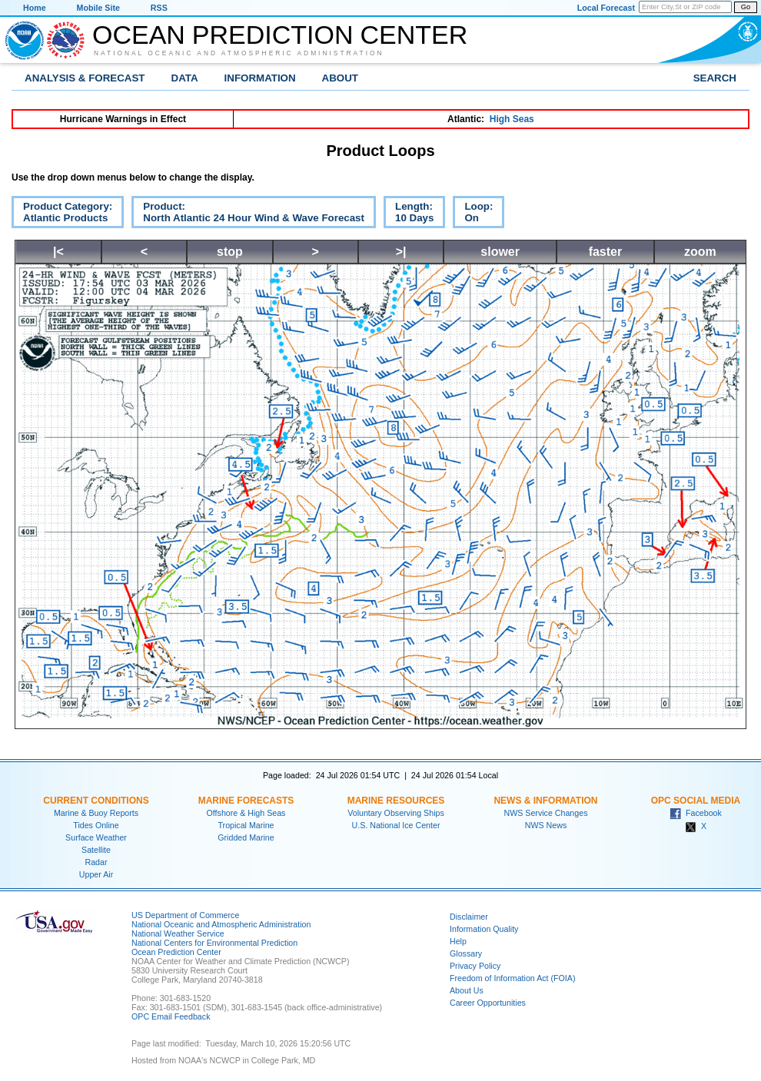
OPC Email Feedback (170, 1016)
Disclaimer (469, 916)
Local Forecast (606, 7)
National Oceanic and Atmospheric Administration (239, 53)
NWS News (546, 825)
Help (458, 941)
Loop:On (473, 214)
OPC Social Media (695, 800)
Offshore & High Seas (246, 812)
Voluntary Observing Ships (395, 812)
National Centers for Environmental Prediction (214, 942)
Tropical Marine (246, 825)
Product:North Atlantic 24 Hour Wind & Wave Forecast (247, 214)
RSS (159, 7)
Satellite (96, 849)
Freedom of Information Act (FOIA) (512, 978)
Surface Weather (96, 837)
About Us (467, 990)
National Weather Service (177, 933)
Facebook (696, 812)
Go (745, 7)
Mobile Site (98, 7)
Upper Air (96, 874)
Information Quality (484, 928)
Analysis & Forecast (85, 78)
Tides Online (95, 825)
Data (184, 78)
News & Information (545, 800)
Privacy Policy (475, 965)
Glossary (466, 953)
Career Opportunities (488, 1002)
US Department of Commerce (185, 915)
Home (34, 7)
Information (260, 78)
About (340, 78)
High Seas (512, 119)
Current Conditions (95, 800)
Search (714, 78)
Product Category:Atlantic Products (62, 214)
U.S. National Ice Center (396, 825)
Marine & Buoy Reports (96, 812)
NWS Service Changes (546, 812)
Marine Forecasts (246, 800)
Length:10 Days (409, 214)
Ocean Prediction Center (279, 34)
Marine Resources (396, 800)
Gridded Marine (246, 837)
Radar (96, 862)
